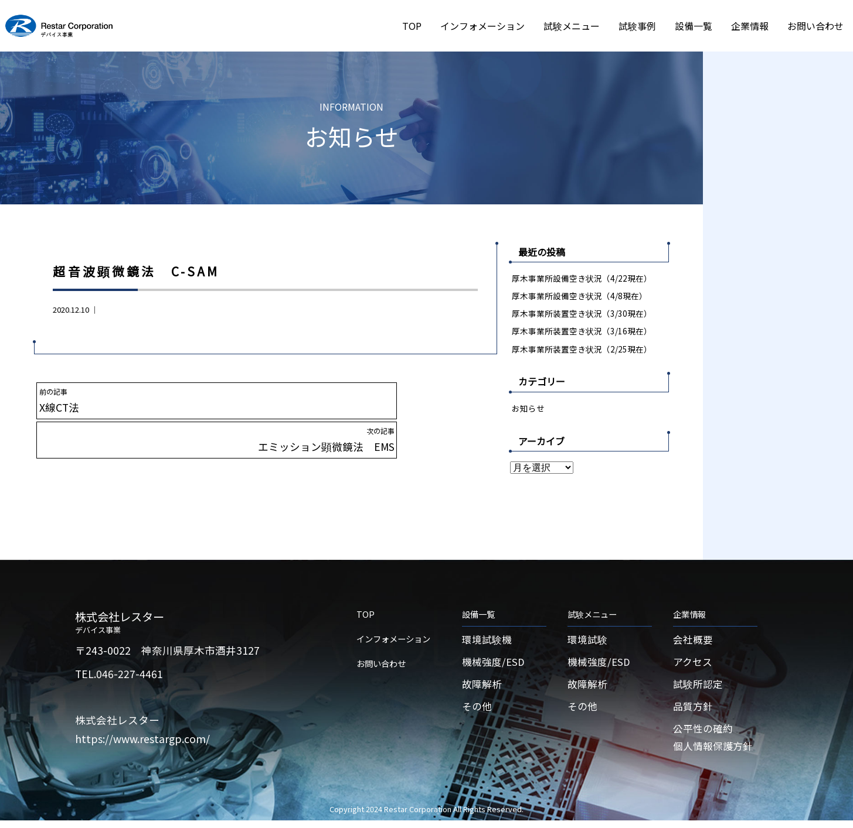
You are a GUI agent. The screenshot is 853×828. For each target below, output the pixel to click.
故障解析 (483, 688)
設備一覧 (693, 26)
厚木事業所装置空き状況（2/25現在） (582, 350)
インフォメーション (482, 26)
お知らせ (528, 409)
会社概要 (694, 642)
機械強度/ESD (495, 665)
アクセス (694, 665)
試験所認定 (699, 688)
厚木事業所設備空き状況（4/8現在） (580, 296)
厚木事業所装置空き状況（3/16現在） (582, 332)
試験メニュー (571, 26)
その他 (478, 711)
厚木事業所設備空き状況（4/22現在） (582, 278)
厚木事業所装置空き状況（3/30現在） (582, 313)
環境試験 (588, 642)
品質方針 (694, 711)
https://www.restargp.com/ (142, 740)
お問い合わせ (815, 26)
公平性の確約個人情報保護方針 (715, 744)
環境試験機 (488, 642)
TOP (412, 26)
